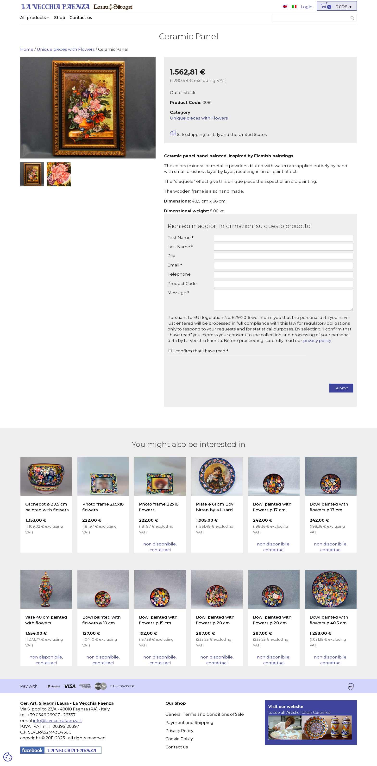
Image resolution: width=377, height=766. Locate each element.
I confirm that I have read (200, 354)
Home (26, 49)
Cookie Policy (179, 742)
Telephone (179, 274)
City (171, 255)
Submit (341, 391)
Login (307, 6)
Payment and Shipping (189, 726)
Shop (59, 17)
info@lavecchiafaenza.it (57, 724)
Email (175, 265)
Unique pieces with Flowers (66, 49)
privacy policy (317, 344)
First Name (181, 237)
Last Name (180, 246)
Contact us (80, 17)
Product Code (182, 283)
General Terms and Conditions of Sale (204, 717)
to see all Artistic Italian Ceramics (310, 725)
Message (178, 292)
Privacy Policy (179, 734)
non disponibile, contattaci (160, 550)
